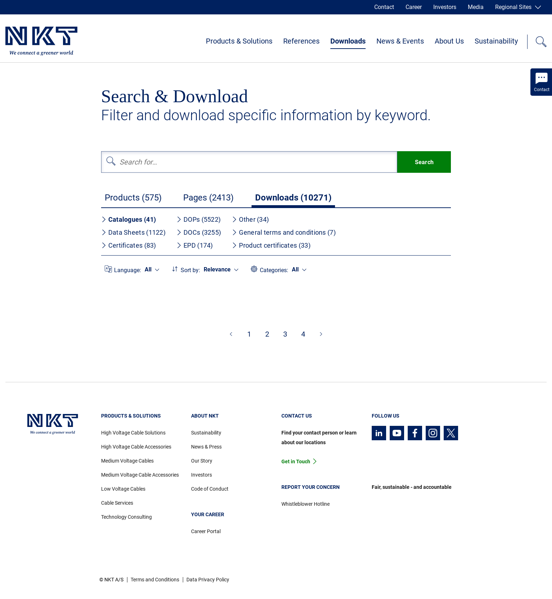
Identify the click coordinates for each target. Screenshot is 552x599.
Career (414, 7)
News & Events (400, 41)
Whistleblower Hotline (305, 504)
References (301, 41)
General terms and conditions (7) (284, 232)
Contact (384, 7)
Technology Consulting (126, 517)
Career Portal (206, 531)
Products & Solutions (239, 41)
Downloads (348, 41)
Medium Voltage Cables (127, 461)
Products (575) (133, 198)
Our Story (201, 461)
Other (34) (250, 219)
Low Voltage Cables (123, 489)
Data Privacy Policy (207, 579)
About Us (449, 41)
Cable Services (117, 503)
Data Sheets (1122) (133, 232)
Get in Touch (295, 461)
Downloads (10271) (293, 198)
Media (476, 7)
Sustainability (496, 41)
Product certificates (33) (271, 245)
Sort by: (190, 270)
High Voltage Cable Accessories (136, 447)
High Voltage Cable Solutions (133, 433)
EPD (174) (194, 245)
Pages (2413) (208, 198)
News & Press (206, 447)
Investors (444, 7)
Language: (127, 270)
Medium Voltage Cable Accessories (140, 475)
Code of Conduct (210, 489)
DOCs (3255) (198, 232)
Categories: (274, 270)
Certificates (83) (128, 245)
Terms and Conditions (155, 579)
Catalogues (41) (128, 219)
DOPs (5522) (198, 219)
